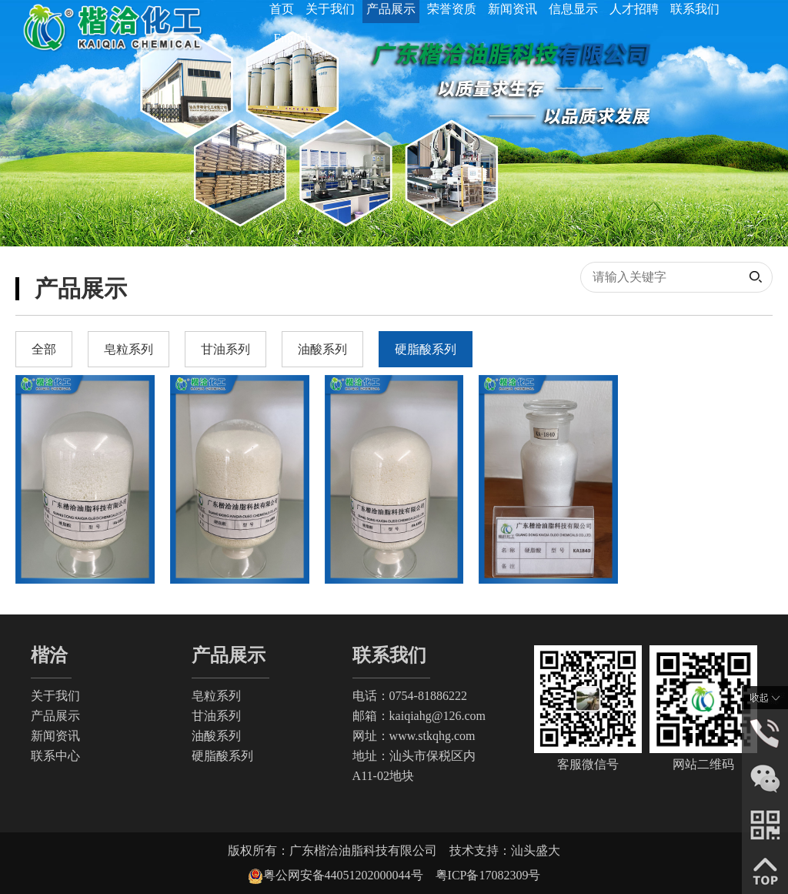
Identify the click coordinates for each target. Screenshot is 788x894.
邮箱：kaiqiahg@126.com (419, 715)
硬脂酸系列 (222, 755)
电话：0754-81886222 (409, 695)
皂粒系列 (216, 695)
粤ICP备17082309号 (488, 875)
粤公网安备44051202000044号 (349, 875)
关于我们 (55, 695)
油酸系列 (216, 735)
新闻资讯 (55, 735)
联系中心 (55, 755)
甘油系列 (216, 715)
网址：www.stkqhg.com (414, 735)
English (292, 38)
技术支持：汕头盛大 (504, 850)
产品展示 (55, 715)
